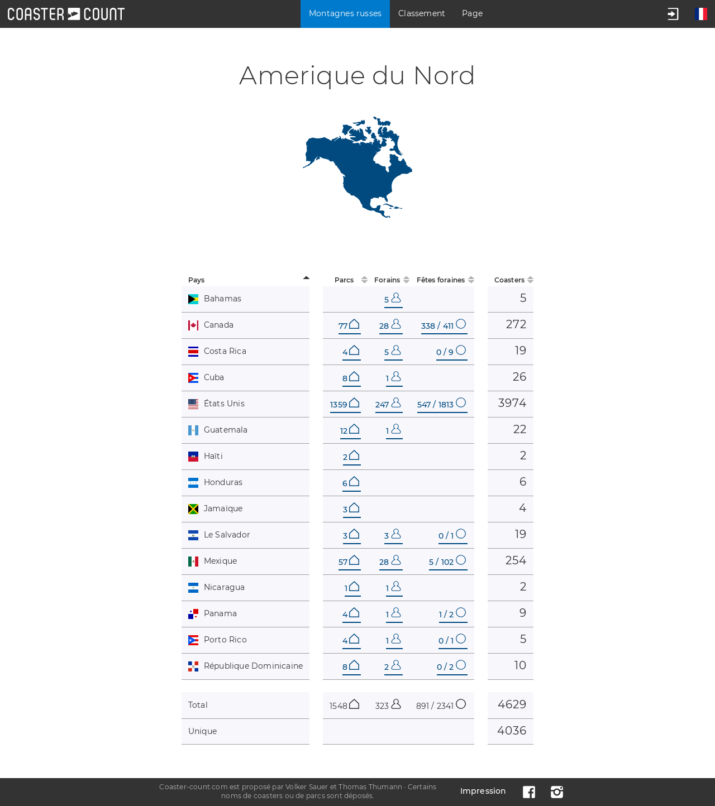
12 (349, 431)
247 (388, 405)
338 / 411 (443, 326)
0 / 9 (451, 352)
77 (349, 326)
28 (390, 326)
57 (349, 562)
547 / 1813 (441, 405)
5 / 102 (447, 562)
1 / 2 (452, 615)
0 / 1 (452, 536)
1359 (344, 405)
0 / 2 (451, 667)
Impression (483, 791)
